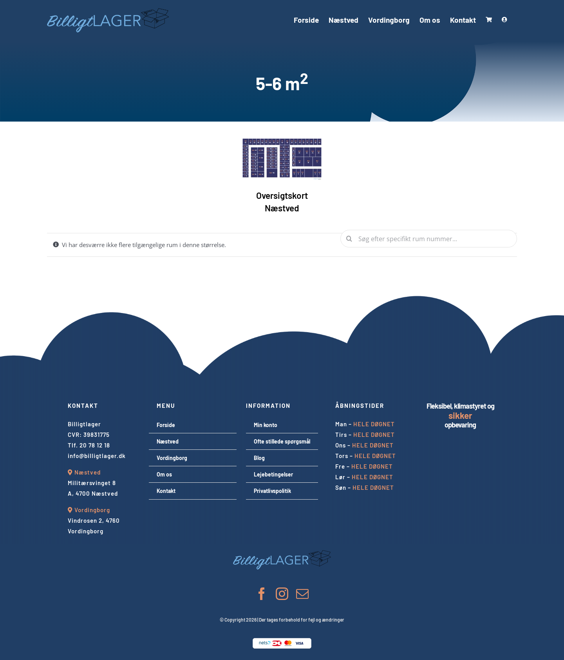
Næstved (87, 472)
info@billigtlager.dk (97, 455)
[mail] (302, 593)
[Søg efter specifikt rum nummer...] (428, 238)
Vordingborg (92, 509)
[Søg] (349, 238)
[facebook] (261, 593)
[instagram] (282, 593)
